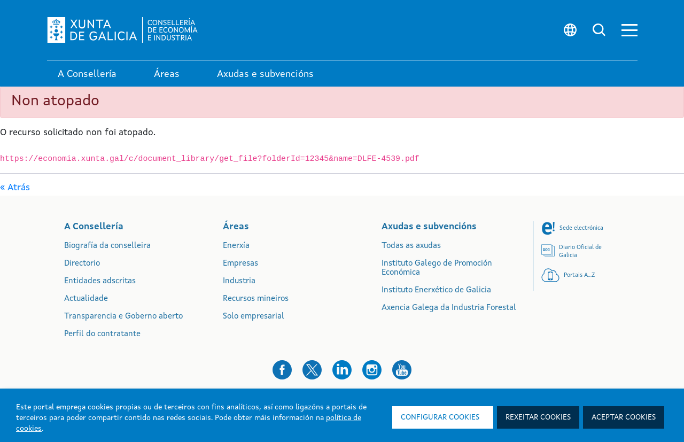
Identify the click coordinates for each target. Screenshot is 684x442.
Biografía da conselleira (107, 246)
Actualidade (86, 299)
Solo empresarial (253, 317)
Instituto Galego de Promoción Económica (437, 268)
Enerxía (236, 246)
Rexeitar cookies (538, 417)
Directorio (82, 264)
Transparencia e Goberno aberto (123, 317)
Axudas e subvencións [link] (265, 74)
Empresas (240, 264)
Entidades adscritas (100, 281)
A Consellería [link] (87, 74)
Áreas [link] (167, 74)
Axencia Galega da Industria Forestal (449, 308)
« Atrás (15, 187)
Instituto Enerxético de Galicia (436, 290)
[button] (629, 30)
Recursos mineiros (256, 299)
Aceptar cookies (624, 417)
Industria (239, 281)
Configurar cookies (440, 417)
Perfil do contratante (102, 334)
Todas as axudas (411, 246)
